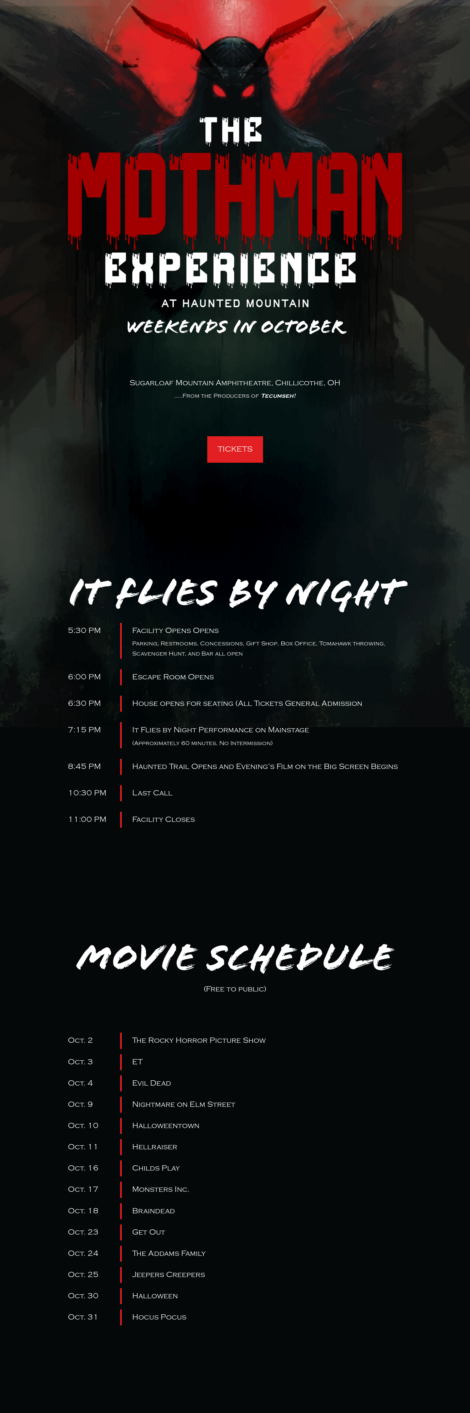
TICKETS (235, 449)
